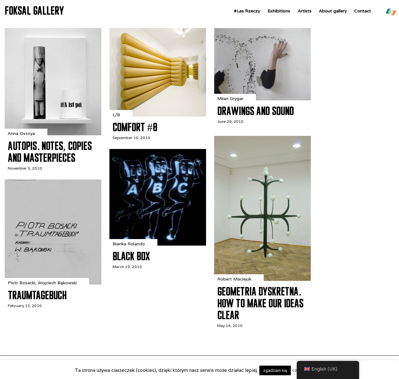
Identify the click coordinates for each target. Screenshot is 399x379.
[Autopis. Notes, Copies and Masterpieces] (53, 133)
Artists (304, 11)
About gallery (333, 11)
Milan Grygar (230, 98)
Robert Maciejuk (234, 279)
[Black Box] (157, 244)
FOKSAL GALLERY (34, 11)
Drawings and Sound (255, 111)
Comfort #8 (135, 127)
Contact (362, 11)
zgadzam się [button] (275, 370)
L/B (116, 115)
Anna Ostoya (21, 133)
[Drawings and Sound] (262, 98)
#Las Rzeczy (247, 11)
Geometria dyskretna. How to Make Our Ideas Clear (260, 303)
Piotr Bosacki (21, 282)
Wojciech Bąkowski (57, 282)
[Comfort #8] (157, 115)
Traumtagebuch (37, 295)
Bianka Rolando (129, 244)
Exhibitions (278, 11)
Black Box (131, 256)
